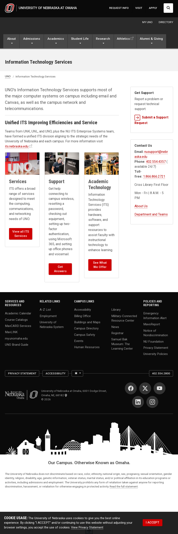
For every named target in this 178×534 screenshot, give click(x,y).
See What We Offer (100, 265)
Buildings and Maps (87, 322)
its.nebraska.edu (16, 147)
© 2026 (46, 399)
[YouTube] (159, 389)
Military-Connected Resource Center (124, 318)
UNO (8, 76)
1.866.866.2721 (154, 176)
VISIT (138, 8)
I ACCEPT (152, 523)
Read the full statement (124, 486)
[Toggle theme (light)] (77, 373)
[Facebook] (131, 389)
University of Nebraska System (52, 324)
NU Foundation (153, 341)
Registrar (117, 333)
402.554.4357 (156, 162)
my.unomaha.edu (16, 338)
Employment (48, 316)
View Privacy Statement (87, 527)
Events (78, 341)
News (115, 327)
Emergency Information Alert (155, 316)
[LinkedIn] (138, 402)
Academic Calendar (18, 313)
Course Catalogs (16, 320)
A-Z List (45, 310)
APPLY (153, 8)
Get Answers (60, 269)
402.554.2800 (161, 373)
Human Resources (87, 347)
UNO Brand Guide (16, 345)
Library (116, 310)
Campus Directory (86, 328)
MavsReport (151, 324)
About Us (141, 206)
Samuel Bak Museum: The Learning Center (122, 344)
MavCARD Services (18, 326)
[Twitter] (145, 389)
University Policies (155, 354)
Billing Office (82, 316)
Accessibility (82, 310)
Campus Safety (84, 335)
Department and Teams (151, 214)
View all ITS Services (20, 234)
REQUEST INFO (119, 8)
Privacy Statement (155, 348)
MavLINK (11, 332)
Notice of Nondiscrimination (155, 333)
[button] (11, 41)
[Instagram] (152, 402)
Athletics (123, 39)
